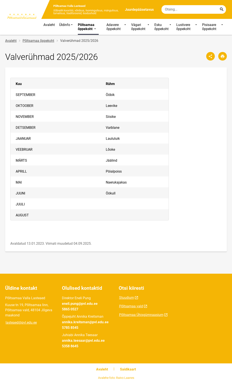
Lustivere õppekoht (187, 27)
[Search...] (221, 9)
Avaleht (49, 25)
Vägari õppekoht (140, 27)
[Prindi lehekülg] (222, 56)
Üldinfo (66, 27)
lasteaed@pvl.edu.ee (21, 322)
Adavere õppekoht (116, 27)
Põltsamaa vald (131, 306)
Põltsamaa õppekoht (87, 27)
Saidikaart (128, 369)
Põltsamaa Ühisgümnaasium (141, 315)
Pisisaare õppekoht (213, 27)
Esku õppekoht (163, 27)
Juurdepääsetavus (139, 10)
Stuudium (126, 298)
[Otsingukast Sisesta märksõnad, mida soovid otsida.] (193, 9)
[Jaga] (210, 56)
